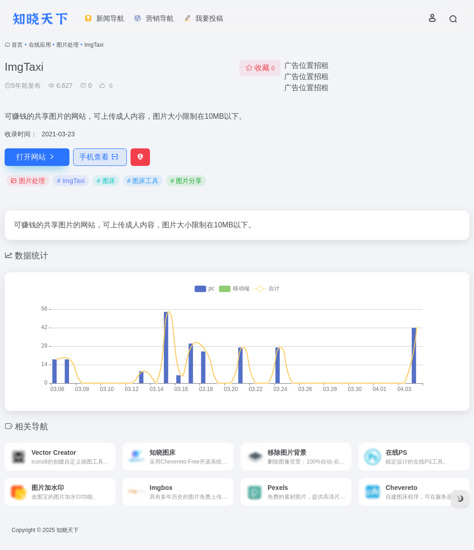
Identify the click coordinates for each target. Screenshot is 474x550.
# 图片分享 (186, 180)
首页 (17, 45)
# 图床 (106, 180)
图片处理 (67, 45)
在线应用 (40, 45)
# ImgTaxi (71, 180)
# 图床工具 (143, 180)
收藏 (259, 68)
